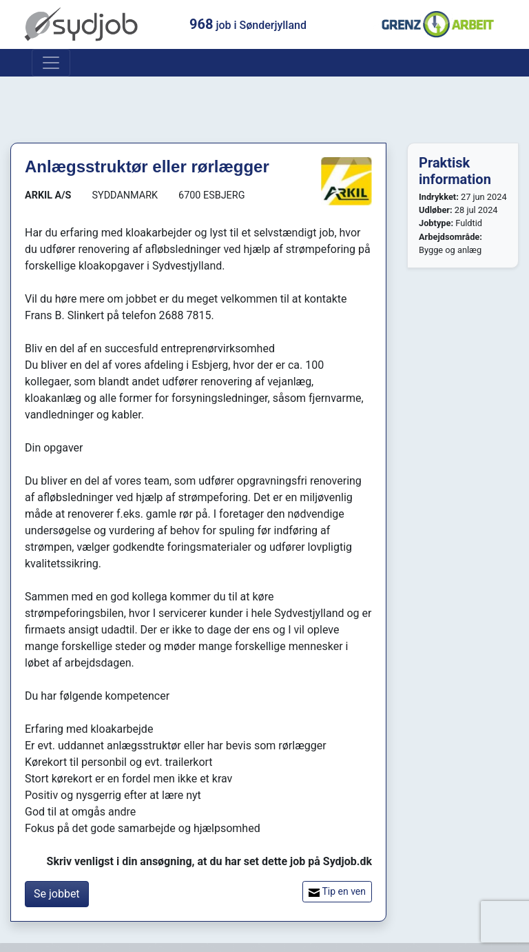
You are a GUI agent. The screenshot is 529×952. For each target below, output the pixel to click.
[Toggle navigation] (51, 63)
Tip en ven (337, 892)
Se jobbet (57, 893)
